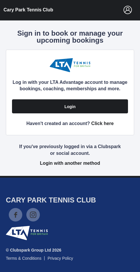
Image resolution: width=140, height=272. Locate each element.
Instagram (33, 214)
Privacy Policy (60, 258)
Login (70, 106)
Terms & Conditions (23, 258)
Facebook (15, 214)
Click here (102, 123)
